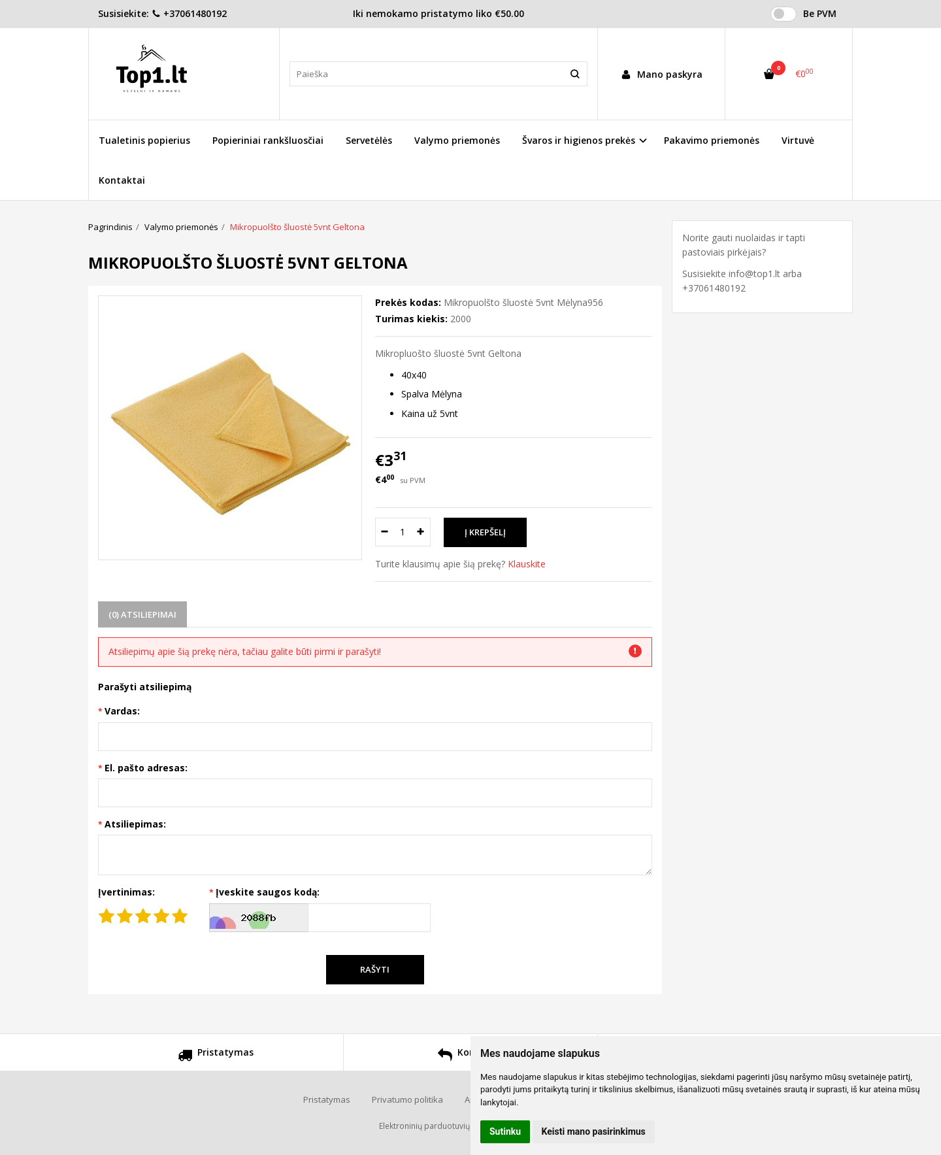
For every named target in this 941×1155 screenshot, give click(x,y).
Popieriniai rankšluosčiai (267, 140)
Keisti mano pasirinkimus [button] (594, 1131)
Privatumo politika (407, 1099)
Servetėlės (369, 140)
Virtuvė (798, 140)
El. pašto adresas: (146, 768)
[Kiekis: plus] (421, 532)
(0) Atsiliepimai (142, 614)
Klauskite (527, 564)
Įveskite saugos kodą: (268, 892)
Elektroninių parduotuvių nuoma (438, 1125)
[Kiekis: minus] (384, 532)
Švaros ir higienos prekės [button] (578, 140)
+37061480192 (189, 13)
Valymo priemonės (457, 140)
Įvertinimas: (126, 892)
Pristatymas (216, 1056)
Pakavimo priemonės (711, 140)
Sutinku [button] (505, 1131)
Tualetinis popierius (144, 140)
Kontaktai (122, 180)
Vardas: (122, 711)
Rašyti (374, 969)
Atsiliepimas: (135, 824)
